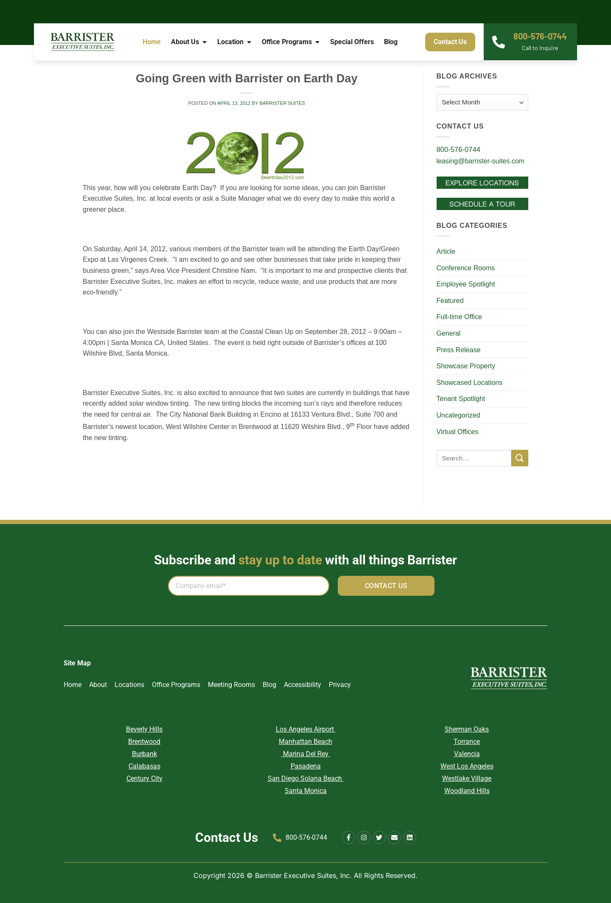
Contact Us (226, 837)
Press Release (459, 349)
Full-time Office (459, 316)
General (449, 333)
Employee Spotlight (466, 284)
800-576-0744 (540, 36)
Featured (450, 300)
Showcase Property (466, 366)
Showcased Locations (470, 382)
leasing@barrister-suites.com (480, 161)
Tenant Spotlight (461, 398)
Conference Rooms (466, 268)
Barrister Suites (282, 103)
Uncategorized (458, 415)
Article (446, 251)
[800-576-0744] (498, 42)
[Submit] (519, 458)
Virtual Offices (458, 431)
